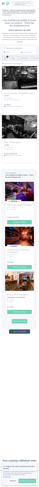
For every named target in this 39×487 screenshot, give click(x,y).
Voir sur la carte (19, 331)
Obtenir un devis (19, 222)
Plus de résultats (20, 321)
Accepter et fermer (27, 481)
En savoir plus (7, 476)
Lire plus (19, 41)
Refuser (13, 481)
